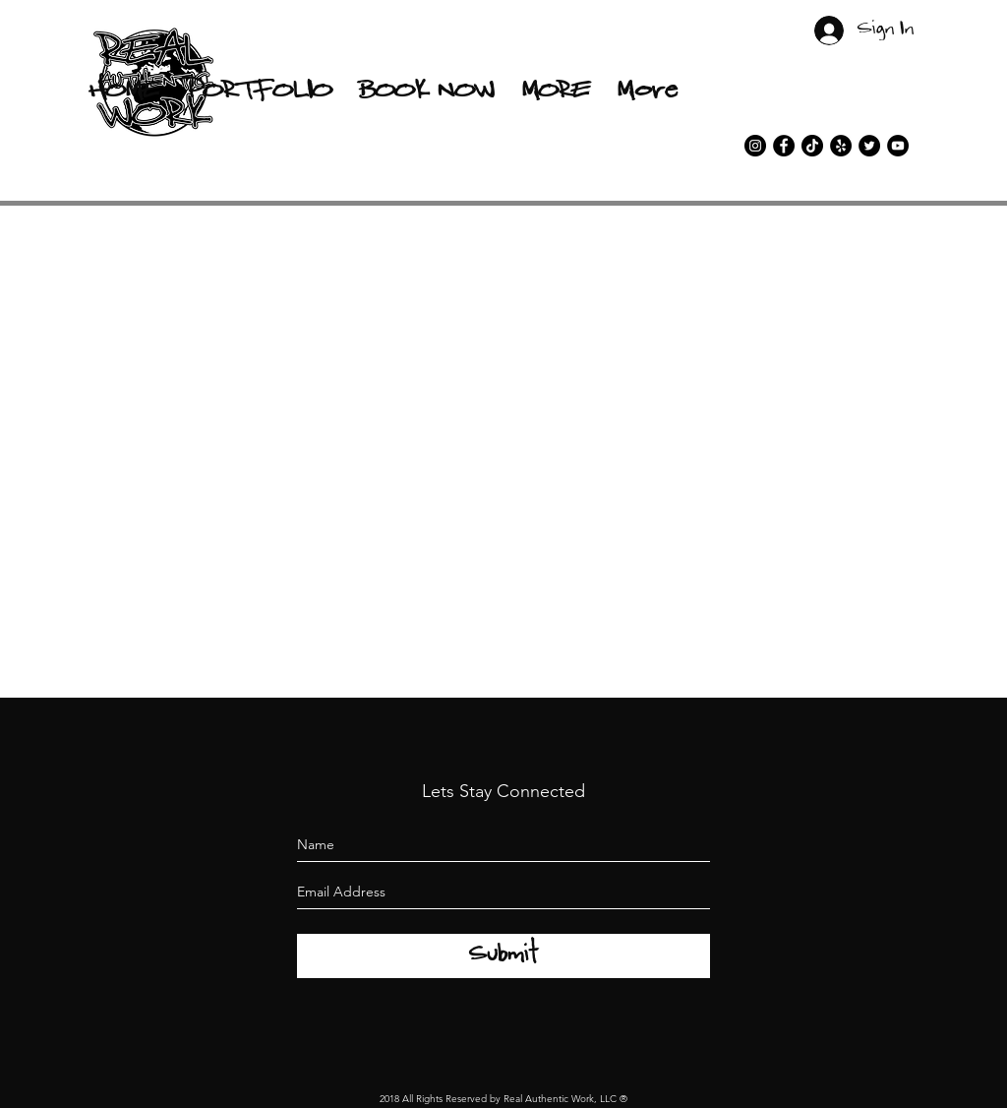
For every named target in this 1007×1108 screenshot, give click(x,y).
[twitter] (869, 145)
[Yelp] (841, 145)
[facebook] (784, 145)
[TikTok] (812, 145)
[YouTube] (898, 145)
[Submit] (503, 956)
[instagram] (755, 145)
